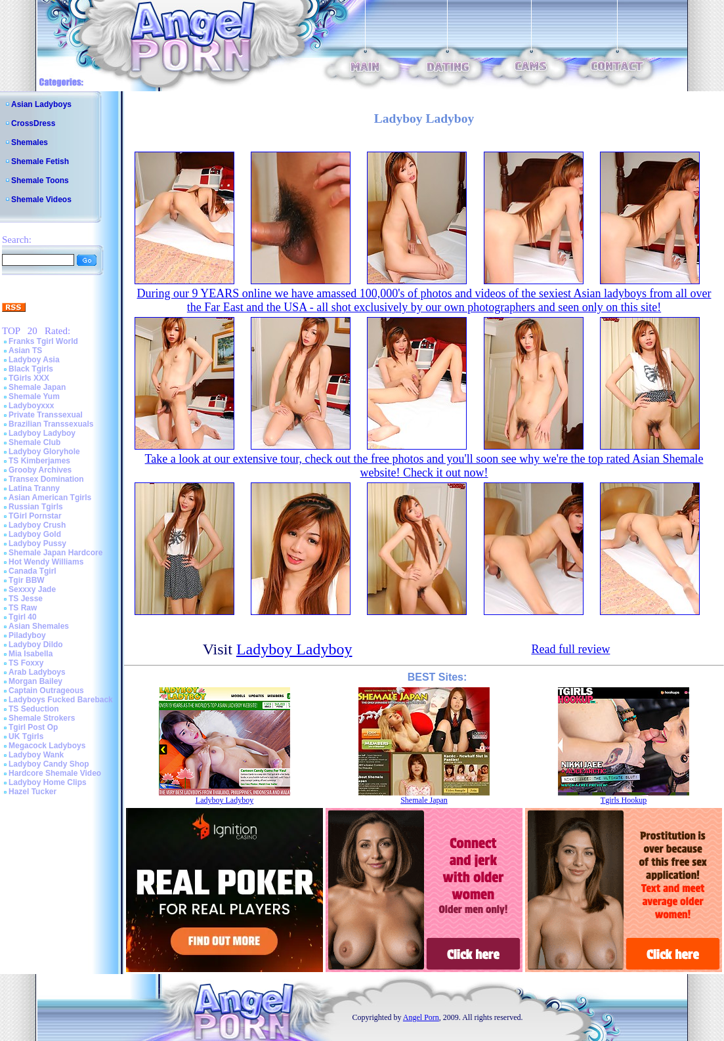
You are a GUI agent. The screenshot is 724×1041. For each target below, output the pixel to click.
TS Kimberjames (39, 460)
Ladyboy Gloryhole (44, 451)
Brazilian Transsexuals (51, 424)
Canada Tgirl (32, 571)
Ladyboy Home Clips (48, 782)
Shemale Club (34, 442)
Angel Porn (421, 1017)
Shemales (29, 142)
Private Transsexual (46, 414)
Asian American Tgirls (50, 497)
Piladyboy (27, 635)
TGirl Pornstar (35, 515)
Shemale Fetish (40, 161)
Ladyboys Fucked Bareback (61, 699)
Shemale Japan (37, 387)
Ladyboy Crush (37, 525)
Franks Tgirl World (43, 341)
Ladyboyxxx (31, 405)
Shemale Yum (34, 396)
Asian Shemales (39, 626)
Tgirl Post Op (33, 727)
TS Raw (23, 607)
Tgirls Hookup (624, 800)
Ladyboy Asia (34, 359)
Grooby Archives (40, 470)
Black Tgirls (31, 368)
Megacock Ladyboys (47, 745)
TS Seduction (34, 708)
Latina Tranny (34, 488)
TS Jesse (26, 598)
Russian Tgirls (36, 506)
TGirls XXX (29, 378)
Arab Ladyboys (37, 672)
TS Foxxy (26, 663)
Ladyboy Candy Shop (49, 764)
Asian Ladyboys (41, 104)
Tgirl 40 (23, 617)
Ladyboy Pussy (37, 543)
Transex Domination (46, 479)
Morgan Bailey (35, 681)
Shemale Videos (41, 199)
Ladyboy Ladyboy (42, 433)
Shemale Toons (40, 180)
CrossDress (33, 123)
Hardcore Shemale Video (55, 773)
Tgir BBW (27, 580)
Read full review (570, 649)
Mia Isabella (31, 653)
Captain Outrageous (46, 690)
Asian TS (25, 350)
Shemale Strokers (42, 718)
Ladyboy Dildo (36, 644)
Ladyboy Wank (36, 754)
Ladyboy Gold (35, 534)
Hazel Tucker (32, 791)
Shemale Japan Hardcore (55, 552)
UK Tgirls (26, 736)
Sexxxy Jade (32, 589)
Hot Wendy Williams (46, 561)
